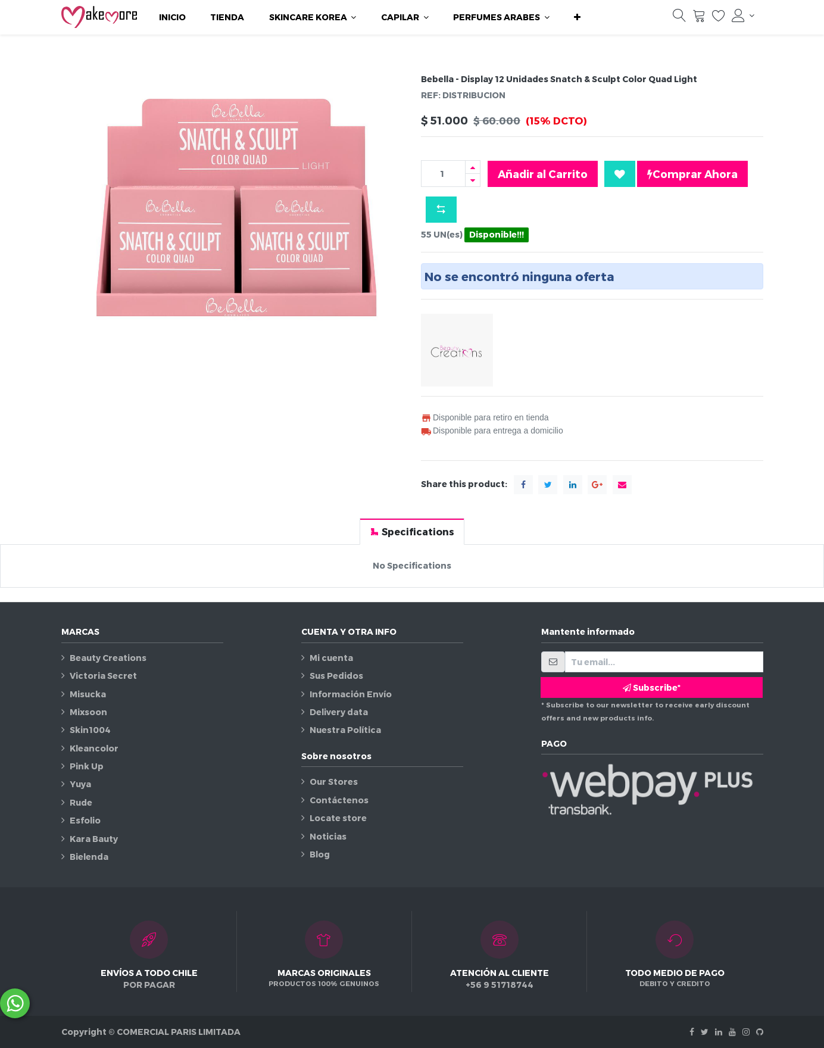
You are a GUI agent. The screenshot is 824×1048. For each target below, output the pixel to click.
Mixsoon (88, 712)
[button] (577, 17)
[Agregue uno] (473, 167)
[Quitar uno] (473, 180)
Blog (320, 854)
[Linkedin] (718, 1032)
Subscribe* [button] (652, 687)
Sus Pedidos (336, 675)
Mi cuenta (331, 658)
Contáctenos (339, 800)
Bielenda (89, 857)
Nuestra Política (345, 730)
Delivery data (339, 712)
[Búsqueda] (679, 18)
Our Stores (334, 781)
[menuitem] (172, 17)
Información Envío (351, 694)
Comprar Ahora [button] (692, 173)
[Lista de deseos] (718, 18)
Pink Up (87, 766)
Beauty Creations (108, 658)
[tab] (412, 531)
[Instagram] (746, 1032)
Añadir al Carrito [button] (543, 173)
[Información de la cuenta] (743, 15)
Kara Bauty (94, 839)
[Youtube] (732, 1032)
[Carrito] (699, 18)
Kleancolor (94, 748)
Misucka (88, 694)
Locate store (338, 818)
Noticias (328, 836)
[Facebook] (691, 1032)
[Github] (759, 1032)
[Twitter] (704, 1032)
